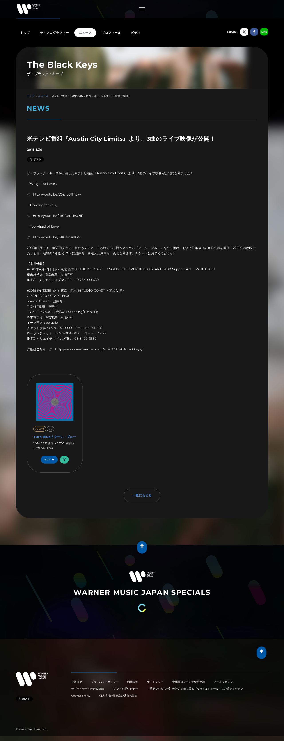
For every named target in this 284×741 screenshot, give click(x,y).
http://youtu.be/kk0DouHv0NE (58, 216)
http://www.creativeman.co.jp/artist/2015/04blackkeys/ (98, 349)
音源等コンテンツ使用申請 (188, 681)
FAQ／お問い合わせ (125, 688)
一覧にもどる (142, 495)
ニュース (85, 33)
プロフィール (111, 33)
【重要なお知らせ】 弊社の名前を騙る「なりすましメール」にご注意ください (195, 688)
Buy (50, 460)
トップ (25, 33)
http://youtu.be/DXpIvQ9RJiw (57, 195)
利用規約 (132, 681)
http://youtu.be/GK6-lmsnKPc (57, 237)
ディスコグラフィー (54, 33)
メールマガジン (223, 681)
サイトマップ (155, 681)
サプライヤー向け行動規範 (87, 688)
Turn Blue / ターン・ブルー (54, 437)
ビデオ (136, 33)
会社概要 (76, 681)
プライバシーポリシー (104, 681)
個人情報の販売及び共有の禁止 (118, 695)
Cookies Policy (80, 695)
